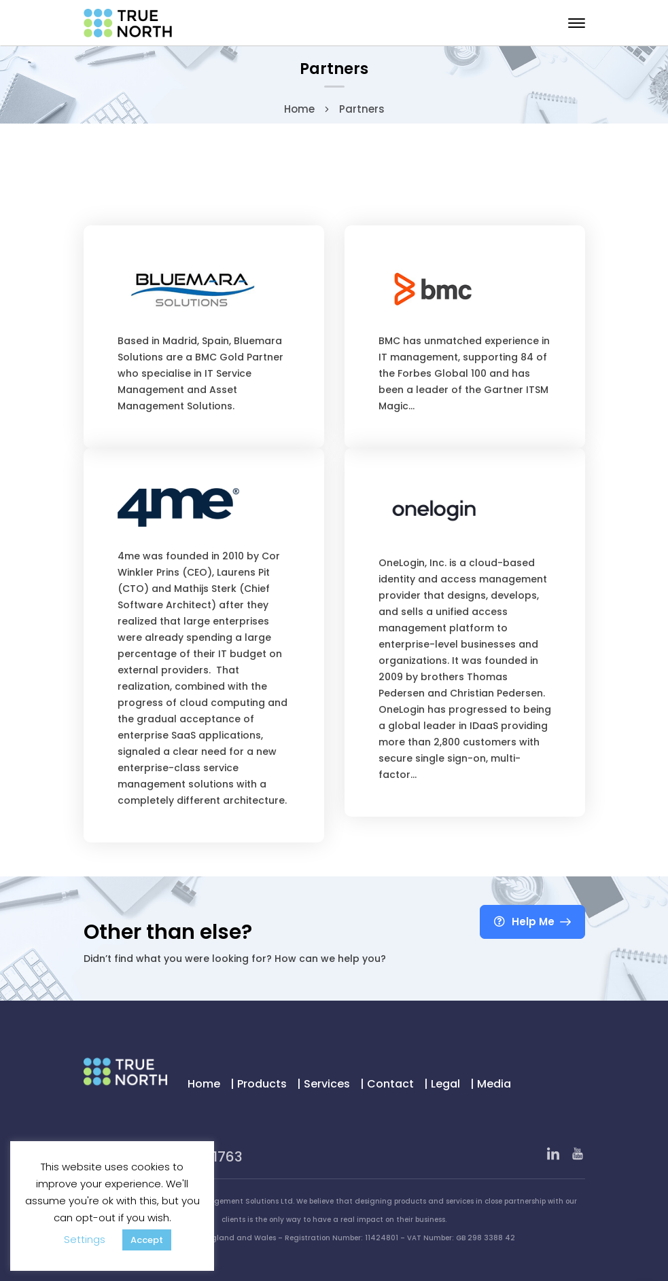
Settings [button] (84, 1239)
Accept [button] (146, 1239)
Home (299, 109)
